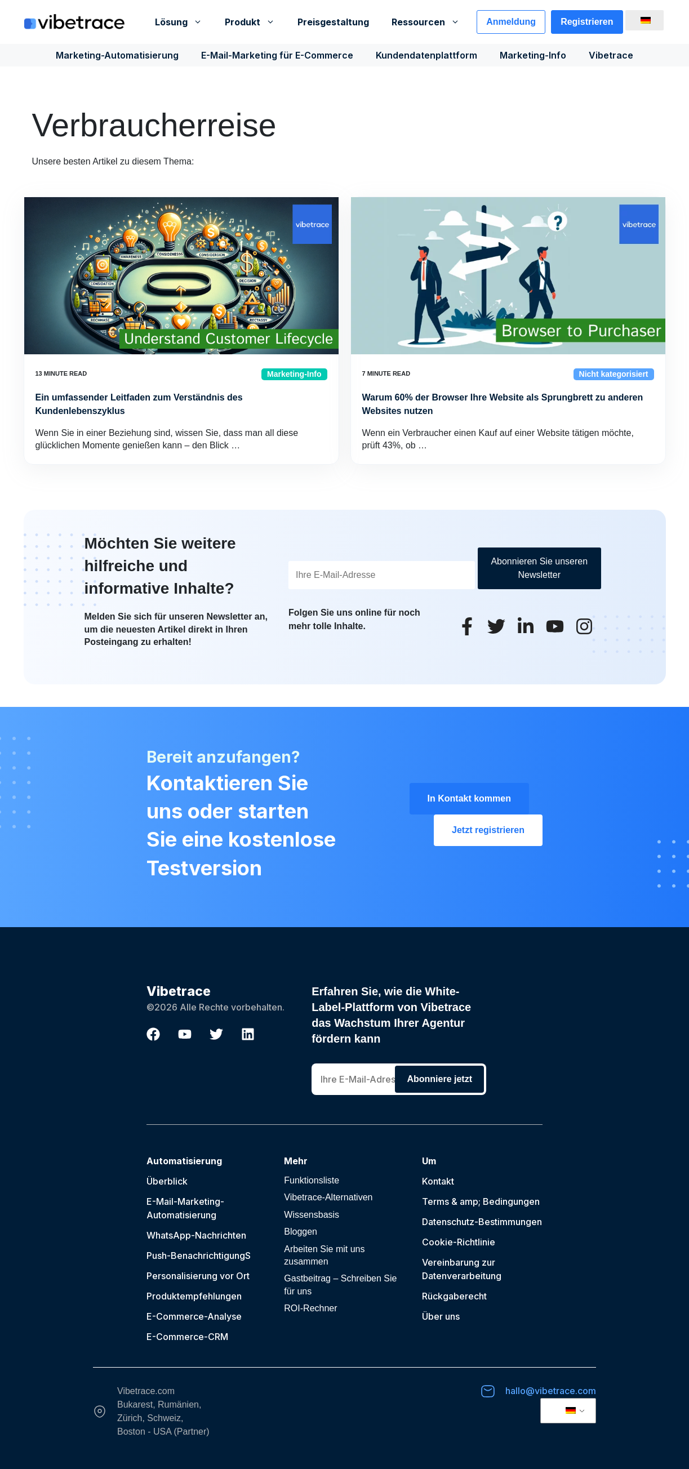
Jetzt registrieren (488, 830)
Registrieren (587, 21)
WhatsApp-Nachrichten (196, 1235)
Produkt (255, 22)
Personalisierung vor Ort (198, 1275)
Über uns (441, 1316)
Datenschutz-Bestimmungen (482, 1221)
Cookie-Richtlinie (458, 1242)
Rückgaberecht (454, 1296)
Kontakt (438, 1181)
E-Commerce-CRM (187, 1336)
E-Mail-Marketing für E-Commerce (277, 55)
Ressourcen (431, 22)
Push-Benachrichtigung (195, 1255)
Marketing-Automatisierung (117, 55)
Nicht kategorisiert (613, 374)
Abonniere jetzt (439, 1079)
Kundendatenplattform (426, 55)
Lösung (184, 22)
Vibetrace (611, 55)
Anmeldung (511, 21)
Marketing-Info (533, 55)
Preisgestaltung (333, 22)
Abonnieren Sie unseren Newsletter (539, 568)
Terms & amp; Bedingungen (481, 1201)
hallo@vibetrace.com (550, 1390)
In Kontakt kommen (469, 798)
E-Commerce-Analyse (194, 1316)
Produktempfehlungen (194, 1296)
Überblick (167, 1181)
